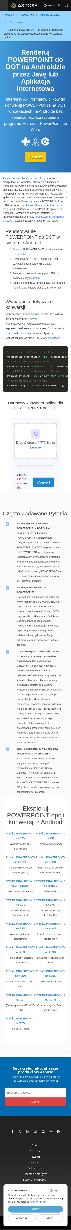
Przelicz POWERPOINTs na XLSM (20, 973)
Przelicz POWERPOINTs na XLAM (50, 926)
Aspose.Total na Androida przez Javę (24, 178)
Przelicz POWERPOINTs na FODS (50, 860)
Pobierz (35, 157)
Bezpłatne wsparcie (34, 1179)
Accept (35, 1209)
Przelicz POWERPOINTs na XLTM (50, 997)
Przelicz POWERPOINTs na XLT (20, 997)
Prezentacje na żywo (34, 1174)
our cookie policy (37, 1202)
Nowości (34, 1156)
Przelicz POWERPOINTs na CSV (20, 836)
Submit (35, 1101)
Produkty (34, 1151)
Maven (33, 318)
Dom (35, 1145)
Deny (49, 1218)
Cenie (34, 1162)
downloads (54, 338)
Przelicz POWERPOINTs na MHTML (50, 883)
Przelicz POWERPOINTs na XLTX (20, 1021)
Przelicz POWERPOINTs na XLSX (50, 973)
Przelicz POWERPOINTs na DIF (50, 836)
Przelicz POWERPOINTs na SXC (50, 902)
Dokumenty (35, 1168)
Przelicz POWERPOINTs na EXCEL (20, 860)
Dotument (34, 278)
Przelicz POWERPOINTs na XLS (20, 950)
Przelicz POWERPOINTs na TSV (20, 926)
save (27, 263)
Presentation (20, 254)
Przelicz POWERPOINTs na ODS (20, 902)
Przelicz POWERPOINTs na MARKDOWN (20, 883)
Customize (21, 1218)
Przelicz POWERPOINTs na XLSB (50, 950)
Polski (49, 5)
